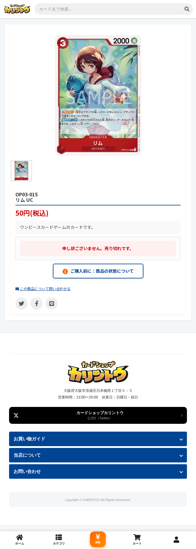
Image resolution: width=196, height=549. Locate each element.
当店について (27, 455)
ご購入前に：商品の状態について (98, 271)
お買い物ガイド (29, 438)
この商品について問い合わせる (43, 288)
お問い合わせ (27, 471)
